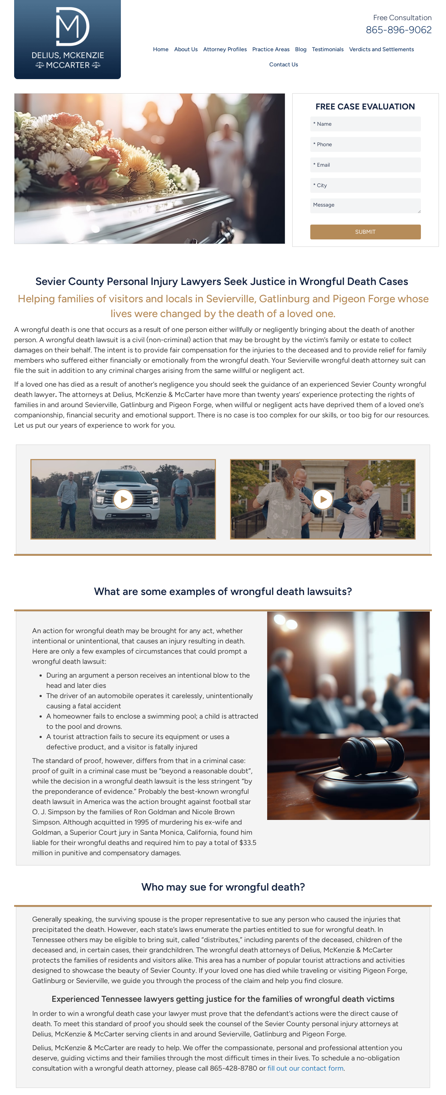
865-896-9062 (399, 30)
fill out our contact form (306, 1068)
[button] (123, 499)
